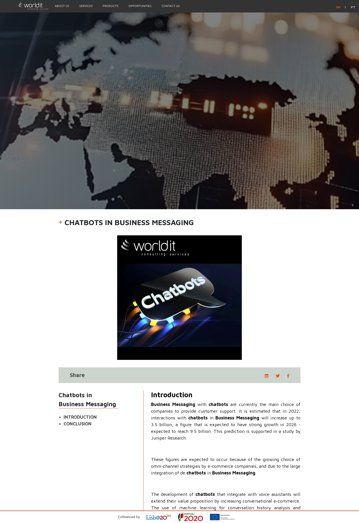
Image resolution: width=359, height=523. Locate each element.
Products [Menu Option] (110, 6)
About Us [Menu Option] (62, 6)
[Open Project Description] (193, 517)
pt (353, 7)
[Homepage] (25, 6)
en (338, 7)
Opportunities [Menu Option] (140, 6)
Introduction (80, 417)
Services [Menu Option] (86, 6)
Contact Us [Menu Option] (171, 6)
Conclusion (77, 423)
